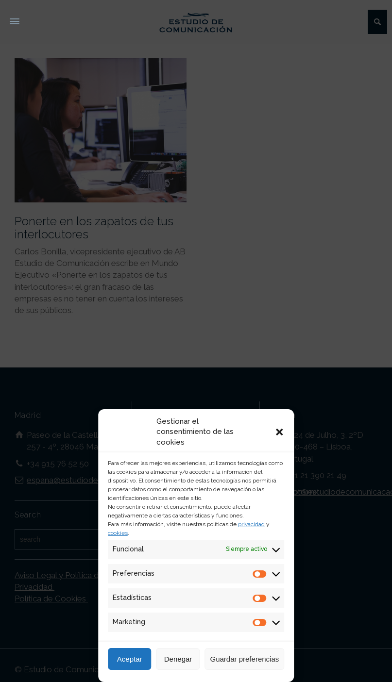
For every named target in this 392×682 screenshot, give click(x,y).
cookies (118, 533)
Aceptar (129, 659)
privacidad (251, 524)
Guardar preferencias (244, 659)
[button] (279, 432)
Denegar (178, 659)
